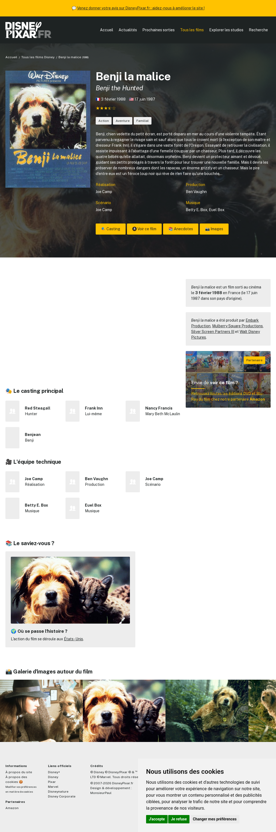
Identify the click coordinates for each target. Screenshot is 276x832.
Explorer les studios (226, 30)
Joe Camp (104, 192)
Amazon (12, 808)
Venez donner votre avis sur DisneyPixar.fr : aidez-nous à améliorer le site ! (141, 8)
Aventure (123, 121)
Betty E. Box (196, 210)
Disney (53, 777)
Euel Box (217, 210)
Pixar (52, 782)
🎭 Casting (110, 229)
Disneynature (58, 791)
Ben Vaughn (196, 192)
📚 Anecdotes (180, 229)
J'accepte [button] (157, 819)
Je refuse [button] (179, 819)
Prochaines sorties (158, 30)
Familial (142, 121)
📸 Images (214, 229)
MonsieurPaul (101, 793)
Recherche (258, 30)
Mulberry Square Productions (237, 326)
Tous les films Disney (37, 57)
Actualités (128, 30)
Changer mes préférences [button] (215, 819)
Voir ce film (144, 229)
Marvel (53, 787)
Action (103, 121)
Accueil (106, 30)
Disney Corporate (61, 796)
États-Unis (73, 639)
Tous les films (192, 30)
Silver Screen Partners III (212, 331)
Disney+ (54, 772)
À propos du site (18, 772)
